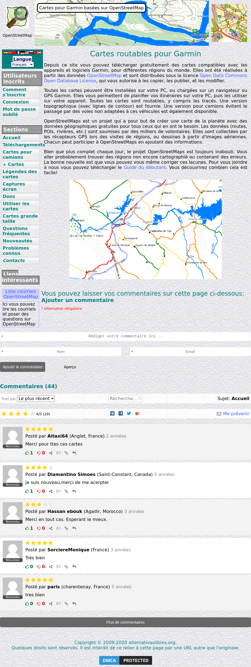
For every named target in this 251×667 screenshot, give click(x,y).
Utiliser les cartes (16, 206)
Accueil (12, 137)
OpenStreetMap (104, 75)
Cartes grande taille (20, 218)
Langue (22, 59)
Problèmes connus (16, 250)
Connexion (16, 102)
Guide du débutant (145, 167)
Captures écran (14, 186)
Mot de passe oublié (19, 112)
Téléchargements (21, 144)
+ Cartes (13, 164)
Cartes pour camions (17, 154)
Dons (9, 196)
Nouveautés (17, 240)
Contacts (14, 260)
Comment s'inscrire (14, 92)
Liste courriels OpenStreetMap (21, 294)
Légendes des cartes (20, 174)
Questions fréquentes (16, 231)
